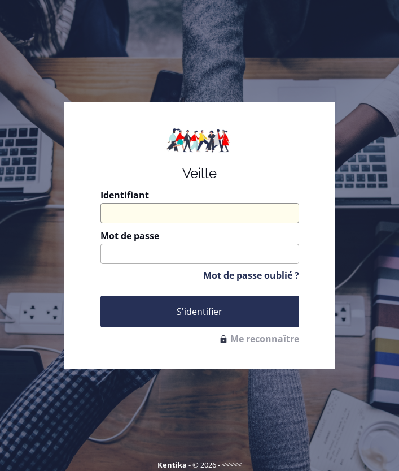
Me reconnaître (259, 338)
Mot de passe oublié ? (251, 275)
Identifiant (124, 195)
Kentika (172, 465)
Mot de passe (129, 236)
